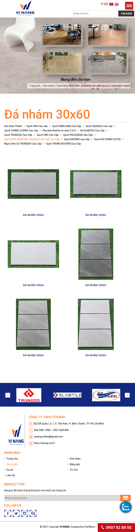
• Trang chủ (11, 458)
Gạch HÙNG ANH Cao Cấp (66, 126)
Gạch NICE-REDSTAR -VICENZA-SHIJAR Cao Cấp (31, 139)
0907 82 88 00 (116, 527)
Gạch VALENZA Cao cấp (99, 126)
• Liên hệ (9, 475)
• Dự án (8, 469)
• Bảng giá (74, 464)
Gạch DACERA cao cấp (76, 139)
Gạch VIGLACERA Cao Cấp (78, 134)
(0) (104, 4)
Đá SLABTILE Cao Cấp (92, 130)
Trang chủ (34, 85)
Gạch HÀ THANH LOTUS (107, 139)
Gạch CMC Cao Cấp (48, 134)
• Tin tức (73, 469)
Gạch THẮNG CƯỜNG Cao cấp (21, 130)
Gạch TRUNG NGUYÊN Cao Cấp (63, 143)
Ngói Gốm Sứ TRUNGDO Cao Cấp (22, 143)
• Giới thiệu (74, 458)
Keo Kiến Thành (13, 126)
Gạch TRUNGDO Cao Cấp (18, 134)
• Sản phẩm (11, 464)
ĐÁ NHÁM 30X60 (33, 215)
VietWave (90, 526)
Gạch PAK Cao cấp (37, 126)
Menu (129, 6)
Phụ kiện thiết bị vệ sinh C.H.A (59, 130)
